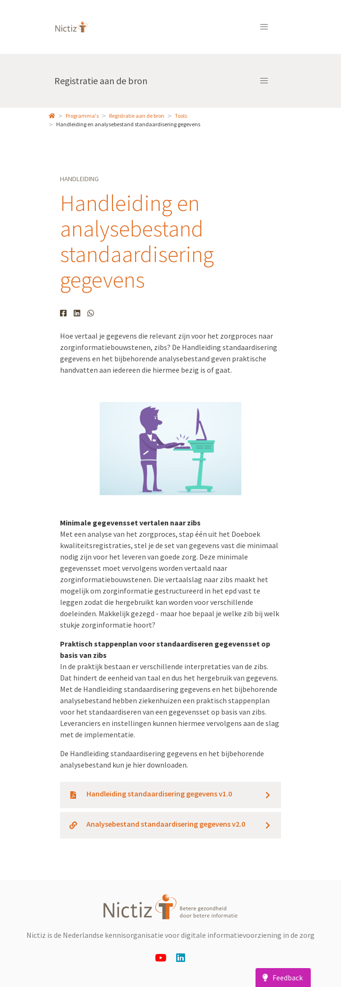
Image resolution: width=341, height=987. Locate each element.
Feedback (281, 977)
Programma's (82, 115)
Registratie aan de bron (100, 81)
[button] (264, 27)
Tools (181, 115)
